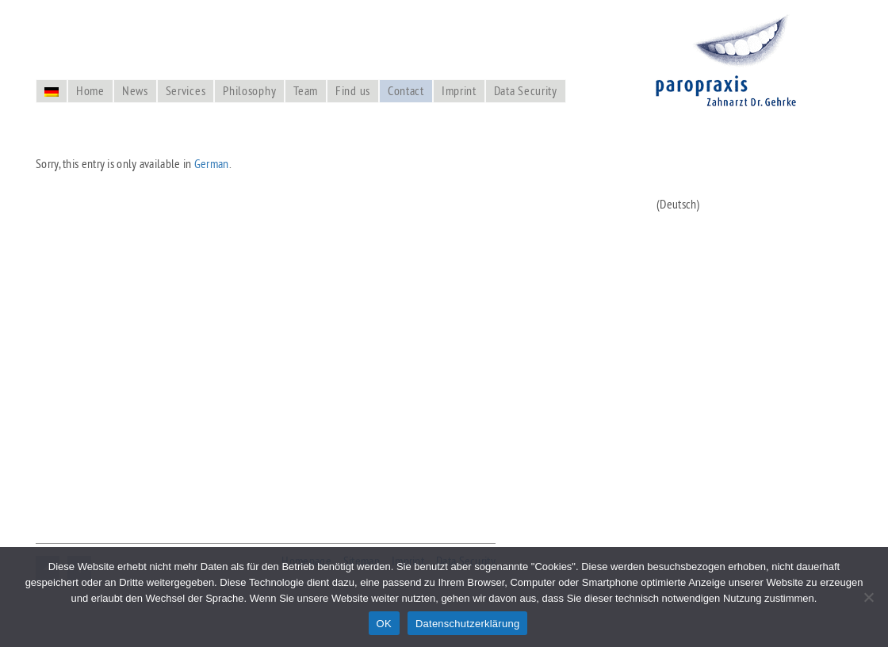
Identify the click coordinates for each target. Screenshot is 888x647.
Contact (406, 90)
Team (305, 90)
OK (384, 624)
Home (90, 90)
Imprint (459, 90)
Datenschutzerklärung (467, 624)
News (135, 90)
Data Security (525, 90)
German (211, 163)
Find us (352, 90)
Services (186, 90)
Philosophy (249, 90)
